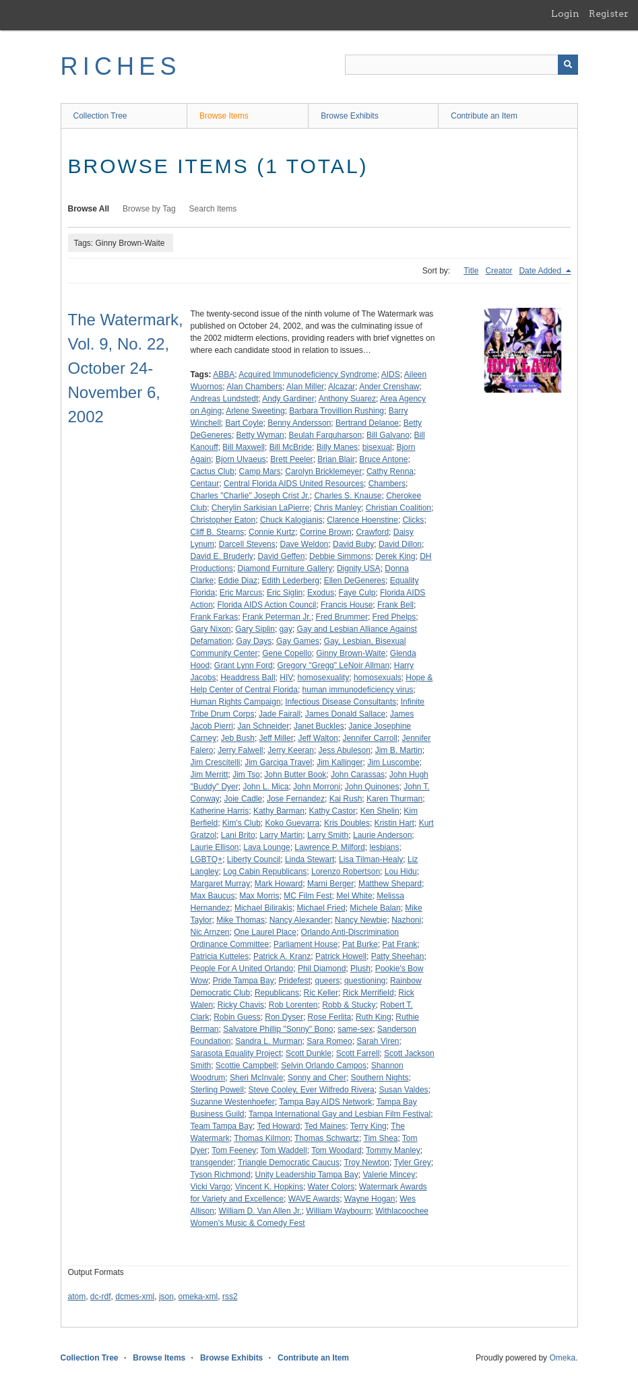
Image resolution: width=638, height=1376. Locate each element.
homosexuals (378, 677)
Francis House (347, 605)
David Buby (353, 544)
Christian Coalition (398, 508)
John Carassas (358, 774)
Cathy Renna (390, 471)
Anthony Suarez (347, 398)
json (166, 1296)
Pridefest (294, 980)
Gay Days (254, 641)
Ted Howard (278, 1126)
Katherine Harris (220, 811)
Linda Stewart (309, 859)
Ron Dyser (284, 1017)
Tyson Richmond (221, 1174)
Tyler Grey (411, 1162)
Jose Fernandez (296, 799)
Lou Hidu (401, 871)
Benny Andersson (299, 423)
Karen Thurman (394, 799)
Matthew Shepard (390, 883)
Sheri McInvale (256, 1077)
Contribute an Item (484, 116)
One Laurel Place (265, 932)
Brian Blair (335, 459)
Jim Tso (245, 774)
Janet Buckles (319, 726)
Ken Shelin (380, 811)
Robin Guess (237, 1017)
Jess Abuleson (345, 750)
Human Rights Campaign (236, 702)
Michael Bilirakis (263, 908)
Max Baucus (213, 895)
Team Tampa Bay (222, 1126)
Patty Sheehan (397, 956)
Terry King (368, 1126)
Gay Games (297, 641)
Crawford (372, 532)
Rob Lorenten (293, 1005)
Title (471, 270)
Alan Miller (305, 386)
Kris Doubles (347, 823)
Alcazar (341, 386)
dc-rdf (100, 1296)
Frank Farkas (214, 617)
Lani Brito (238, 835)
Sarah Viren (377, 1041)
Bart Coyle (244, 423)
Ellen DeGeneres (354, 580)
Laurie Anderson (382, 835)
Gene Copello (286, 653)
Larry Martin (280, 835)
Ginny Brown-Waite (350, 653)
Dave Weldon (304, 544)
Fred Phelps (394, 617)
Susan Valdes (403, 1089)
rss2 (230, 1296)
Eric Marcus (241, 592)
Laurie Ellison (215, 847)
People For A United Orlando (242, 968)
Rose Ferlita (330, 1017)
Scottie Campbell (246, 1065)
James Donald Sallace (345, 714)
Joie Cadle (243, 799)
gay (286, 629)
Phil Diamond (322, 968)
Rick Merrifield (368, 992)
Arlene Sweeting (255, 411)
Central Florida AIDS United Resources (294, 483)
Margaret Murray (221, 883)
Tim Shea (381, 1138)
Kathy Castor (332, 811)
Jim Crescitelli (216, 762)
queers (327, 980)
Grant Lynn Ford (243, 665)
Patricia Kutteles (220, 956)
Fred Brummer (342, 617)
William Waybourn (338, 1211)
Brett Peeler (291, 459)
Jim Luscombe (393, 762)
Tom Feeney (234, 1150)
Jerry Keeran (290, 750)
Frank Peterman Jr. (277, 617)
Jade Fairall (279, 714)
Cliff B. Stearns (218, 532)
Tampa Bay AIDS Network (325, 1102)
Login (565, 13)
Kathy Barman (279, 811)
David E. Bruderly (222, 556)
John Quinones (372, 786)
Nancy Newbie (361, 920)
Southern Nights (379, 1077)
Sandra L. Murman (268, 1041)
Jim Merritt (209, 774)
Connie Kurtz (272, 532)
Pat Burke (360, 944)
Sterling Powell (217, 1089)
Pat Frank (399, 944)
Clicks (413, 520)
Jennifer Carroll (369, 738)
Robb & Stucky (348, 1005)
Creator (498, 270)
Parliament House (306, 944)
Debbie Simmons (340, 556)
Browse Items (224, 116)
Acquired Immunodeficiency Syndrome (307, 374)
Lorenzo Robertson (345, 871)
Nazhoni (406, 920)
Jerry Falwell (240, 750)
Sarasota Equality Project (236, 1053)
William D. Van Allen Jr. (260, 1211)
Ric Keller (321, 992)
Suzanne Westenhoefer (233, 1102)
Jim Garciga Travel (278, 762)
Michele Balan (375, 908)
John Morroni (316, 786)
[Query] (461, 65)
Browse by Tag (149, 209)
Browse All (89, 209)
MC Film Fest (307, 895)
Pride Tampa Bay (243, 980)
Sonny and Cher (317, 1077)
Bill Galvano (388, 435)
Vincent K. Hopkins (269, 1186)
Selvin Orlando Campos (323, 1065)
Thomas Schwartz (326, 1138)
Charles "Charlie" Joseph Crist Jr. (250, 495)
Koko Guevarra (292, 823)
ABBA (223, 374)
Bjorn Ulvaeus (241, 459)
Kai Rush (345, 799)
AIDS (390, 374)
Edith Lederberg (290, 580)
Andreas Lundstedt (225, 398)
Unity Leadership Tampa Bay (306, 1174)
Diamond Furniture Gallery (285, 568)
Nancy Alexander (300, 920)
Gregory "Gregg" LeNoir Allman (333, 665)
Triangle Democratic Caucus (289, 1162)
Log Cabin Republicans (265, 871)
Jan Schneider (264, 726)
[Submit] (568, 65)
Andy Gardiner (288, 398)
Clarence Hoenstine (362, 520)
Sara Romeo (329, 1041)
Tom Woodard (336, 1150)
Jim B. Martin (398, 750)
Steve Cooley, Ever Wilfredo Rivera (312, 1089)
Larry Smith (327, 835)
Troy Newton (366, 1162)
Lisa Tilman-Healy (371, 859)
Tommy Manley (393, 1150)
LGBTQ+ (207, 859)
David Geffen (281, 556)
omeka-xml (198, 1296)
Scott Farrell (358, 1053)
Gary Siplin (255, 629)
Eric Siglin (284, 592)
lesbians (384, 847)
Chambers (387, 483)
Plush (360, 968)
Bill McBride (290, 447)
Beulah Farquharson (325, 435)
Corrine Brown (326, 532)
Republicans (277, 992)
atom (77, 1296)
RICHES (121, 66)
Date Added (541, 270)
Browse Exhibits (349, 116)
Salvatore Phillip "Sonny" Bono (278, 1029)
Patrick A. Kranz (282, 956)
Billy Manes (337, 447)
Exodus (320, 592)
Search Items (213, 209)
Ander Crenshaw (389, 386)
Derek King (395, 556)
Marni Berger (330, 883)
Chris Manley (337, 508)
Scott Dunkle (308, 1053)
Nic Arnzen (210, 932)
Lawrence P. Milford (329, 847)
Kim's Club (241, 823)
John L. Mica (265, 786)
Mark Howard (278, 883)
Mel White (354, 895)
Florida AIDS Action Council (267, 605)
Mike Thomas (240, 920)
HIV (286, 677)
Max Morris (259, 895)
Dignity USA (359, 568)
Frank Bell (395, 605)
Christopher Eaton (223, 520)
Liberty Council (253, 859)
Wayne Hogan (369, 1199)
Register (609, 13)
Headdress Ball (247, 677)
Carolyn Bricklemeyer (323, 471)
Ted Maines (325, 1126)
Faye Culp (357, 592)
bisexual (377, 447)
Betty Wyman (260, 435)
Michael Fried (321, 908)
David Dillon (400, 544)
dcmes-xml (134, 1296)
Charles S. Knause (347, 495)
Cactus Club (212, 471)
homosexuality (323, 677)
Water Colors (331, 1186)
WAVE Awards (314, 1199)
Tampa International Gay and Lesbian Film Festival (339, 1114)
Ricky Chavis (241, 1005)
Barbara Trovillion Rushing (336, 411)
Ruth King (373, 1017)
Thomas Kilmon (262, 1138)
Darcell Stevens (247, 544)
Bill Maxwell (243, 447)
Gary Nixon (211, 629)
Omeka (562, 1358)
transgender (212, 1162)
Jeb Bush (238, 738)
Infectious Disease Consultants (340, 702)
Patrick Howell (340, 956)
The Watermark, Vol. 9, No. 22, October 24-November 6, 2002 (125, 368)
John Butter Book (295, 774)
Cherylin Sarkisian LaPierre (260, 508)
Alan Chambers (254, 386)
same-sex (355, 1029)
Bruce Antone (383, 459)
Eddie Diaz (237, 580)
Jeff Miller (276, 738)
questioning (364, 980)
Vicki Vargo (211, 1186)
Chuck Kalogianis (291, 520)
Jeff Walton (318, 738)
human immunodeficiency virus (358, 689)
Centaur (205, 483)
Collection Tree (100, 116)
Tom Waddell (284, 1150)
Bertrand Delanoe (367, 423)
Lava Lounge (266, 847)
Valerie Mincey (388, 1174)
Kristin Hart (394, 823)
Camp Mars (260, 471)
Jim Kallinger (340, 762)
